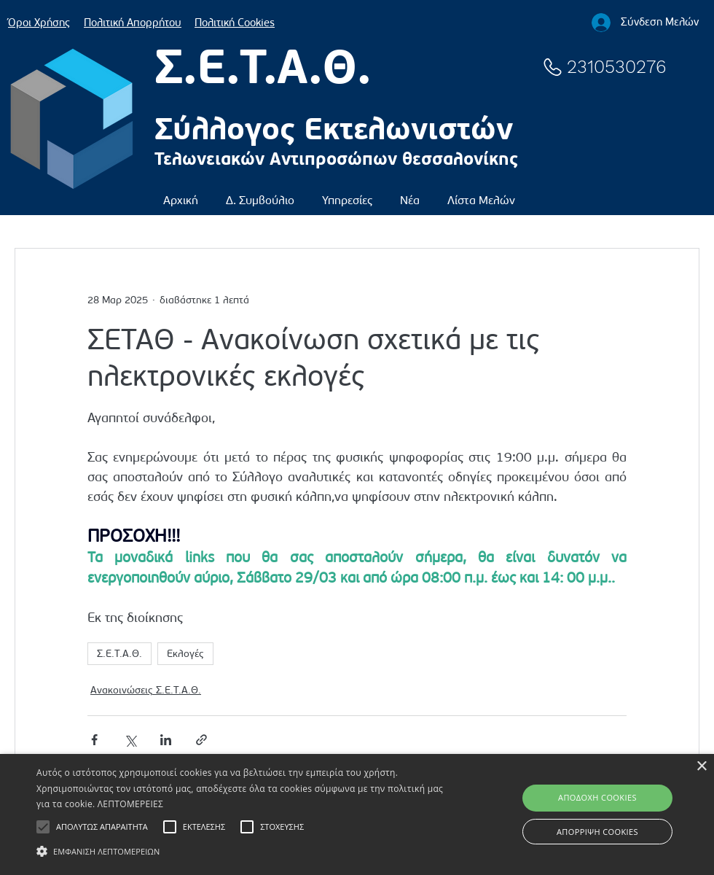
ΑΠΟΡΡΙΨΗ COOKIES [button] (597, 831)
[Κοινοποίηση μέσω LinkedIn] (166, 740)
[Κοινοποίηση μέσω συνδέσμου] (201, 740)
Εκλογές (185, 654)
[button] (260, 193)
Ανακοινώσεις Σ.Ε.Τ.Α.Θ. (145, 690)
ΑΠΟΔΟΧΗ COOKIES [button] (597, 797)
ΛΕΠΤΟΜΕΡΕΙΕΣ (130, 804)
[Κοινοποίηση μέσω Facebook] (94, 740)
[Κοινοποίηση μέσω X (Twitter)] (130, 740)
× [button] (701, 766)
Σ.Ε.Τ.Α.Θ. (119, 654)
